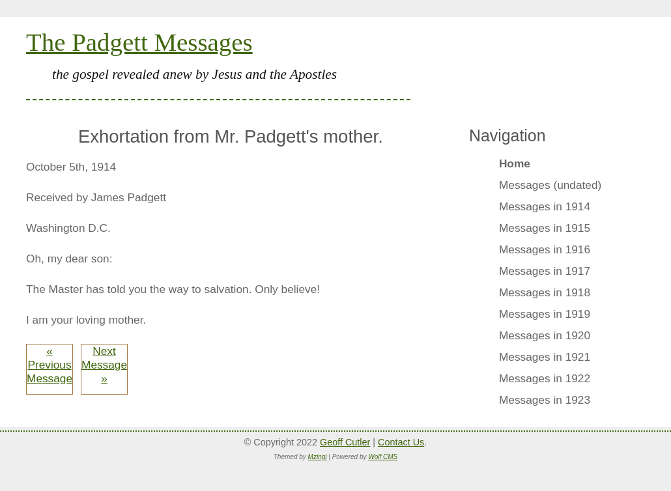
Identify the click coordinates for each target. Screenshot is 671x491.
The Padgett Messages (139, 42)
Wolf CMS (382, 456)
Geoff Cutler (345, 442)
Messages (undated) (550, 184)
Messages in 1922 (544, 378)
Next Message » (104, 364)
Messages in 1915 (544, 227)
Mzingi (317, 456)
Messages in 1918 (544, 292)
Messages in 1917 (544, 270)
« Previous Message (49, 364)
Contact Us (401, 442)
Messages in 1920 (544, 335)
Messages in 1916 (544, 249)
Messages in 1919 (544, 313)
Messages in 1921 (544, 356)
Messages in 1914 (544, 206)
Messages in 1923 (544, 399)
